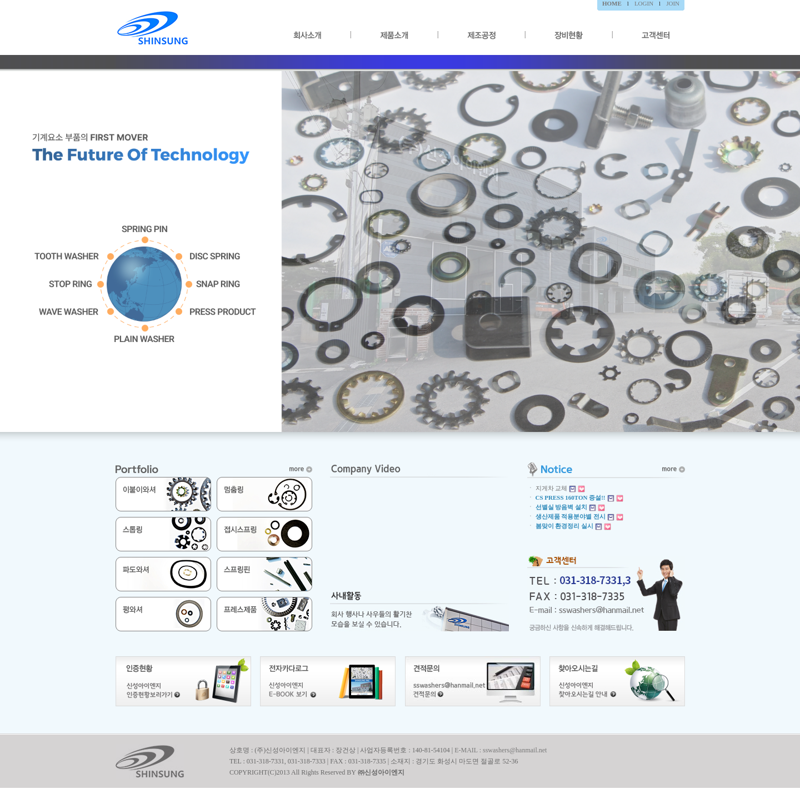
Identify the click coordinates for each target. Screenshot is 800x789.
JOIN (672, 3)
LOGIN (643, 3)
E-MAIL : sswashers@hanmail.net (500, 750)
